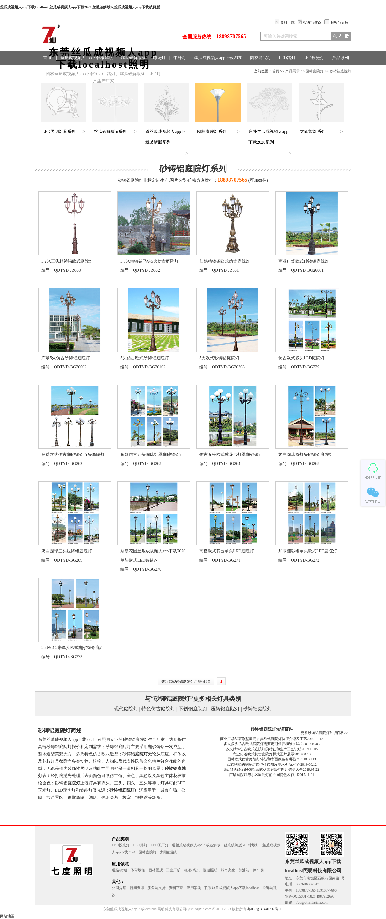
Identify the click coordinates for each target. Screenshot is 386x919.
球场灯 (159, 58)
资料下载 (285, 22)
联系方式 (102, 71)
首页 (275, 71)
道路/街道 (119, 870)
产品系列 (340, 58)
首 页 (48, 58)
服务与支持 (336, 22)
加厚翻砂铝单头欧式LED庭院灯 (307, 551)
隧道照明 (210, 870)
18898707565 (231, 37)
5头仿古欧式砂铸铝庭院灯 (144, 358)
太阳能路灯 (169, 852)
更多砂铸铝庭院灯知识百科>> (324, 733)
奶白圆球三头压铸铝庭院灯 (66, 551)
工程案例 (78, 71)
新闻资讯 (137, 888)
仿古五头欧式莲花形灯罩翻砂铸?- (230, 454)
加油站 (244, 870)
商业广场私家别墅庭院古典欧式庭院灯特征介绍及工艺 (263, 739)
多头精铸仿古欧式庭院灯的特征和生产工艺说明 (264, 749)
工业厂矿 (173, 870)
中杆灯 (179, 58)
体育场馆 (138, 870)
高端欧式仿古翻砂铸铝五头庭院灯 (73, 454)
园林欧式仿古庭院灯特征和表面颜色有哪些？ (263, 759)
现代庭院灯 (126, 708)
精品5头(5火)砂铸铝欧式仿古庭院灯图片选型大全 (263, 769)
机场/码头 (191, 870)
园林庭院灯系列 (211, 131)
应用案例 (194, 888)
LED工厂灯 (160, 845)
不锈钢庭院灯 (193, 708)
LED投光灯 (313, 58)
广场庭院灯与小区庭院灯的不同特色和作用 (263, 775)
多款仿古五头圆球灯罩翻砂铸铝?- (151, 454)
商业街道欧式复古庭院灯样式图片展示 (263, 754)
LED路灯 (287, 58)
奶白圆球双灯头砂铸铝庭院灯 (305, 454)
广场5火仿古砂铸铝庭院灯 (65, 358)
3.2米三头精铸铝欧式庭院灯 (67, 261)
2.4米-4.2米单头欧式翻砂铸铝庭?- (72, 647)
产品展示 (292, 71)
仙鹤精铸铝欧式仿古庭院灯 (224, 261)
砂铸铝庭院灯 (340, 71)
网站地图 (7, 916)
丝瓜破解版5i (133, 58)
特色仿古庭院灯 (158, 708)
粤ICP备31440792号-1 (264, 909)
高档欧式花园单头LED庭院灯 (226, 551)
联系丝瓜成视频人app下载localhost (231, 888)
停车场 (258, 870)
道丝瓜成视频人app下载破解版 (196, 845)
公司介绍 (119, 888)
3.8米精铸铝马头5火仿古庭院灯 (149, 261)
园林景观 (155, 870)
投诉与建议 (309, 22)
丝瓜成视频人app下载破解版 (86, 58)
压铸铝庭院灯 (225, 708)
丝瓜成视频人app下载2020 (218, 58)
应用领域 (53, 71)
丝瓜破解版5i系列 (110, 131)
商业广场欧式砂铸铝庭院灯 (303, 261)
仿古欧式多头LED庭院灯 (301, 358)
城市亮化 (228, 870)
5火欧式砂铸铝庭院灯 (219, 358)
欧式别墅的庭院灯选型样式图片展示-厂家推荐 (263, 764)
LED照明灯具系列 (59, 131)
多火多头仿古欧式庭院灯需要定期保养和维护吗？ (263, 744)
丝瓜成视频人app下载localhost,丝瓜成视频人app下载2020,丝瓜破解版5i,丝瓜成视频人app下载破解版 (80, 7)
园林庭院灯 (260, 58)
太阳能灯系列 (312, 131)
